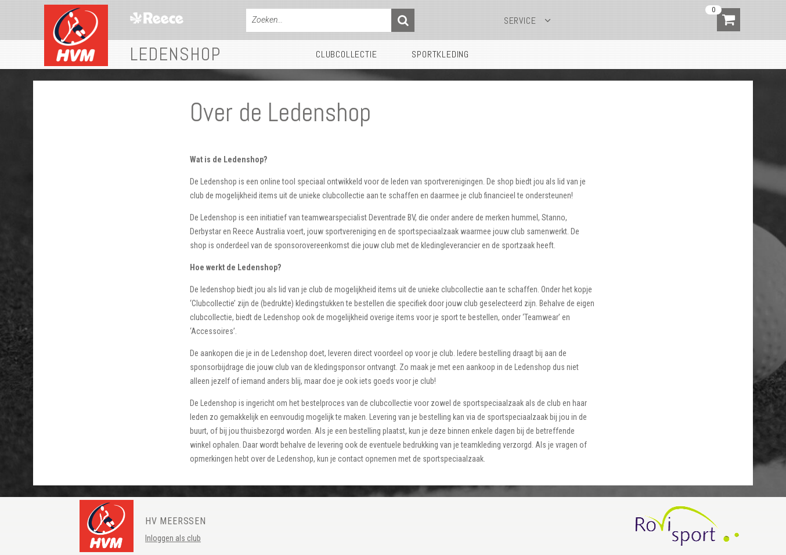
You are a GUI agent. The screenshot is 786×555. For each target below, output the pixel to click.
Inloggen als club (173, 538)
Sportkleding (440, 54)
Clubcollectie (346, 54)
